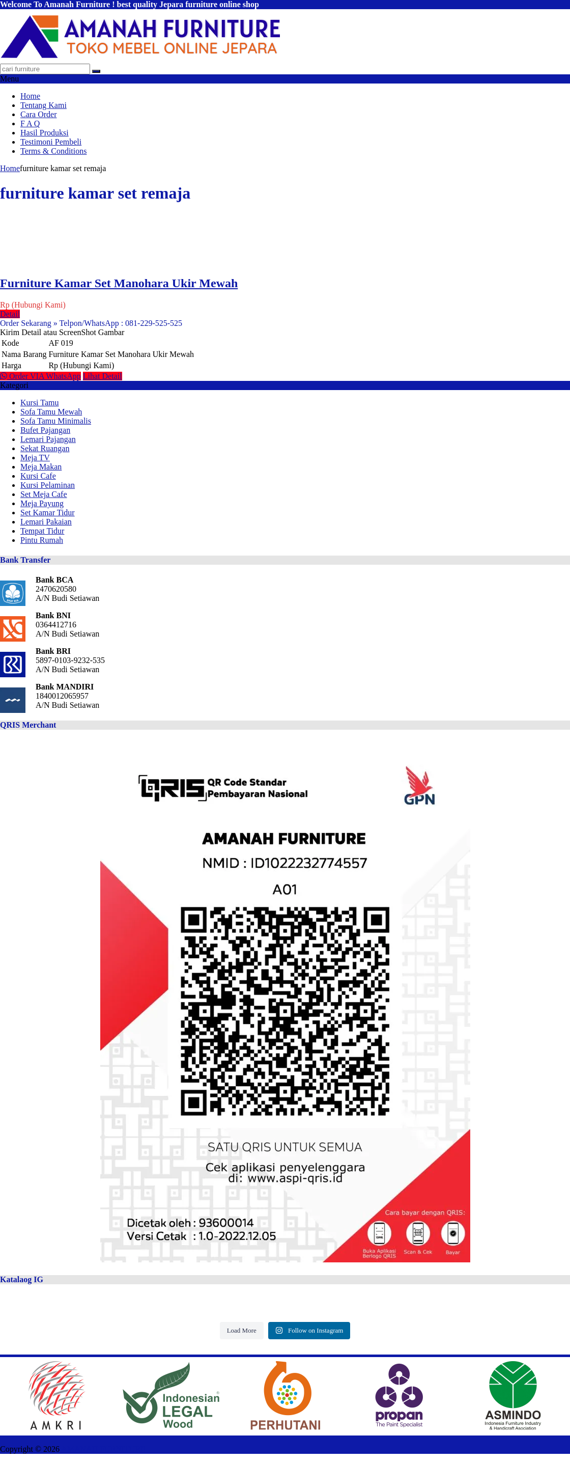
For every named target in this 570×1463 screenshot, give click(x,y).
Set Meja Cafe (43, 494)
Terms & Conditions (53, 151)
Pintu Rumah (41, 540)
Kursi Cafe (38, 476)
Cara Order (38, 114)
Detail (10, 314)
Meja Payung (42, 503)
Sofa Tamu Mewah (51, 411)
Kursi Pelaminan (47, 485)
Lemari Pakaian (46, 521)
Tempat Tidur (42, 531)
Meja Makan (41, 466)
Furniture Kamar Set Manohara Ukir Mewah (119, 283)
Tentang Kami (43, 105)
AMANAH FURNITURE (103, 1449)
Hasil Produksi (44, 132)
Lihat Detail (102, 376)
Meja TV (35, 457)
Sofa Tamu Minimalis (55, 421)
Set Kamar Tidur (47, 512)
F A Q (30, 123)
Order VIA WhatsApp (40, 376)
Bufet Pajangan (45, 430)
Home (30, 96)
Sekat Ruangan (44, 448)
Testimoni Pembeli (50, 141)
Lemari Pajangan (48, 439)
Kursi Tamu (39, 402)
